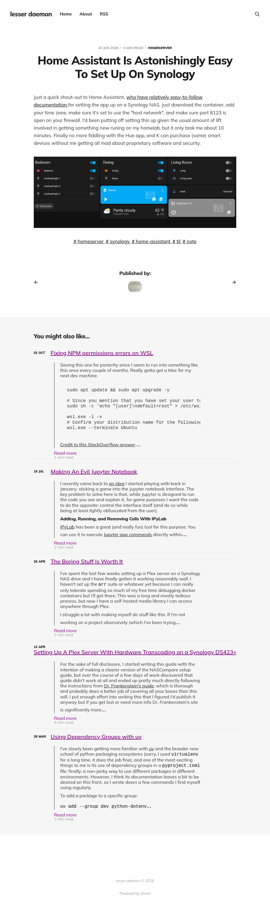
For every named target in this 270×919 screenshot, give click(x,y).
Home (66, 14)
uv (151, 753)
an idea (116, 488)
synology (120, 241)
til (178, 241)
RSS (104, 14)
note (190, 241)
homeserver (160, 48)
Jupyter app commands (128, 539)
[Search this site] (257, 14)
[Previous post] (38, 282)
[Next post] (232, 282)
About (86, 14)
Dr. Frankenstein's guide (129, 690)
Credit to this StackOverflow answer (97, 449)
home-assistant (153, 241)
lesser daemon (31, 14)
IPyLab (67, 531)
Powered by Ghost (135, 893)
